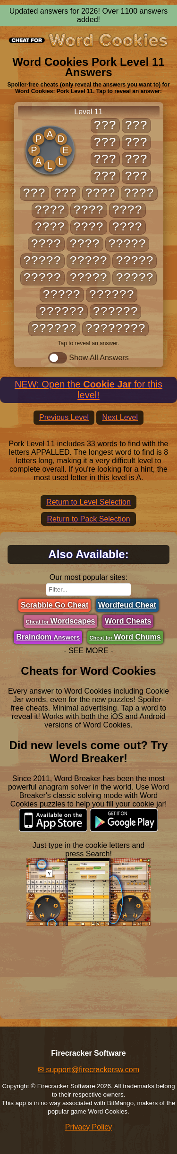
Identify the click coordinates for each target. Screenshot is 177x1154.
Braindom (48, 637)
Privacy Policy (88, 1127)
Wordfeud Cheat (127, 605)
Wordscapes (60, 621)
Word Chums (125, 637)
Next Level (120, 417)
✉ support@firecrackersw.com (88, 1070)
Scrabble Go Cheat (54, 605)
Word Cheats (128, 621)
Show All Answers (88, 358)
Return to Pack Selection (88, 519)
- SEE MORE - (88, 651)
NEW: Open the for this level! (88, 389)
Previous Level (64, 417)
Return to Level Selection (88, 502)
